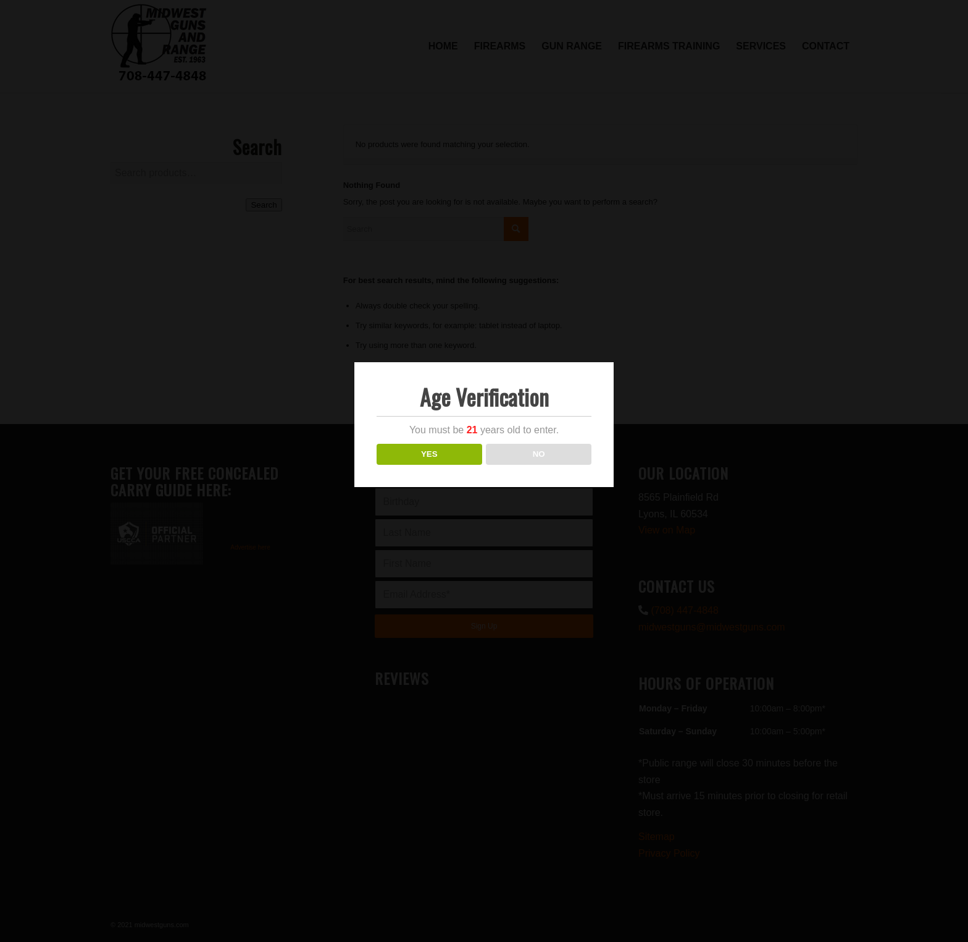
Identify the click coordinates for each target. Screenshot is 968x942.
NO (539, 454)
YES (429, 454)
